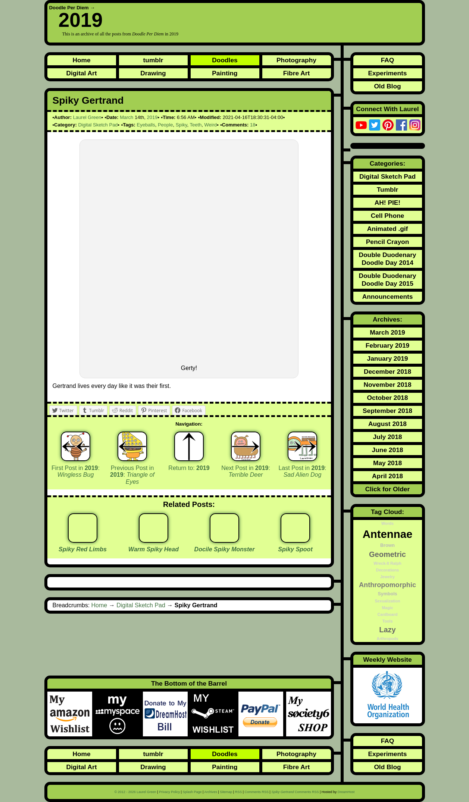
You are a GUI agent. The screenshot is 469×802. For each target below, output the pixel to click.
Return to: (188, 468)
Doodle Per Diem (69, 7)
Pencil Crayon (387, 241)
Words (387, 523)
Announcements (387, 296)
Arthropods (387, 638)
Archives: (387, 319)
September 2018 (387, 410)
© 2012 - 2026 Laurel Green (135, 792)
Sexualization (387, 601)
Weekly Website (387, 659)
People (165, 125)
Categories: (387, 163)
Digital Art (81, 73)
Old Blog (387, 86)
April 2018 (387, 476)
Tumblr (387, 189)
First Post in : (75, 471)
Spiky (181, 125)
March (126, 117)
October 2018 (387, 397)
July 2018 (387, 437)
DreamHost (346, 792)
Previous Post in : (132, 475)
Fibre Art (296, 73)
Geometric (387, 554)
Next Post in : (245, 471)
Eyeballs (146, 125)
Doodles (224, 60)
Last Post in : (302, 471)
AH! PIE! (387, 202)
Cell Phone (387, 215)
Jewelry (387, 576)
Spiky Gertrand (88, 100)
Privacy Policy (169, 792)
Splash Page (192, 792)
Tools (387, 621)
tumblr (153, 60)
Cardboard (388, 614)
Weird (210, 125)
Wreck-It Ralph (387, 563)
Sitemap (226, 792)
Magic (387, 607)
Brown (387, 545)
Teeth (195, 125)
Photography (296, 60)
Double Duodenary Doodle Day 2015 (387, 279)
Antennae (388, 534)
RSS (238, 792)
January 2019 (387, 358)
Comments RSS (257, 792)
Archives (210, 792)
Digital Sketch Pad (98, 125)
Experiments (387, 73)
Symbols (387, 593)
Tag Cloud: (387, 512)
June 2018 (387, 450)
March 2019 (387, 332)
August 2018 (387, 423)
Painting (224, 73)
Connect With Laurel (387, 109)
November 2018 (387, 384)
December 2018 (387, 371)
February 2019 (388, 345)
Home (81, 60)
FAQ (387, 60)
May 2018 (387, 463)
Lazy (387, 630)
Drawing (153, 73)
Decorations (387, 570)
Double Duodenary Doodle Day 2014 (387, 258)
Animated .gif (387, 228)
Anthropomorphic (387, 585)
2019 (152, 117)
